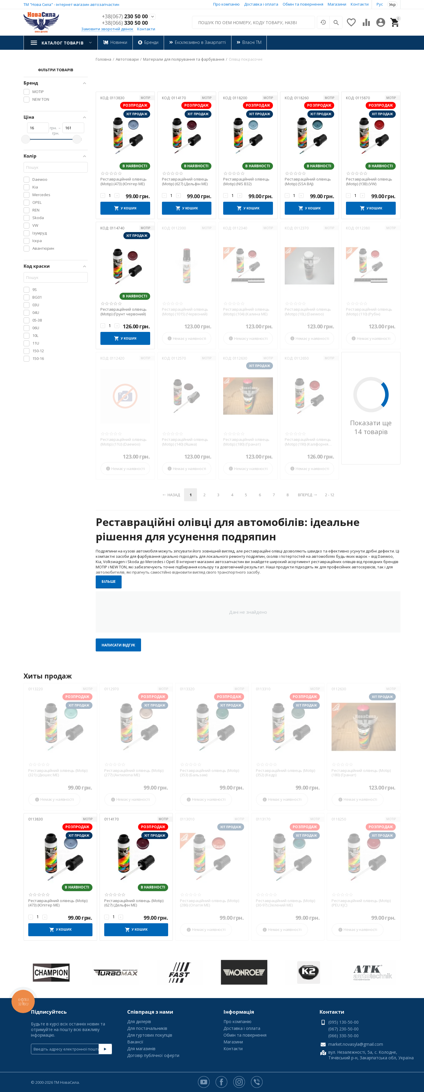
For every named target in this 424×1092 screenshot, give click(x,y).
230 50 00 (125, 16)
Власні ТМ (251, 42)
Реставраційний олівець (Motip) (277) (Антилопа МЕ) (133, 772)
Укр (392, 4)
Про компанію (226, 4)
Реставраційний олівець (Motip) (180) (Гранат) (246, 441)
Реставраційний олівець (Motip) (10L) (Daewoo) (308, 311)
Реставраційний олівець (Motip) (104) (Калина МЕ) (246, 311)
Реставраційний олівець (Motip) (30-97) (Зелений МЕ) (285, 903)
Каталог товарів (62, 43)
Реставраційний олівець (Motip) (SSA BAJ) (308, 181)
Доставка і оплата (261, 4)
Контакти (360, 4)
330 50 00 (125, 23)
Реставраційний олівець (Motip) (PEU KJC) (361, 903)
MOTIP (145, 98)
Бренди (151, 42)
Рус (380, 4)
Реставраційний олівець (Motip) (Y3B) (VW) (369, 181)
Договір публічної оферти (153, 1055)
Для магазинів (141, 1048)
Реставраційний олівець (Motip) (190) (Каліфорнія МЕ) (308, 441)
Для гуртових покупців (149, 1035)
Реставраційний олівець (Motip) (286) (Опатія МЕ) (209, 903)
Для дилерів (139, 1021)
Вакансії (135, 1042)
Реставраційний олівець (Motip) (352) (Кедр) (285, 772)
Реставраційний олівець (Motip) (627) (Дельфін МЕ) (185, 181)
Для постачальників (147, 1028)
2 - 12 (329, 494)
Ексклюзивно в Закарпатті (200, 42)
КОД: (104, 97)
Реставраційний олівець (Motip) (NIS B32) (246, 181)
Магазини (337, 4)
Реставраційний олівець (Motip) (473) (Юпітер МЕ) (123, 181)
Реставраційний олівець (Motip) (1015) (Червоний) (185, 311)
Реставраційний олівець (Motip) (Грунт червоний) (123, 311)
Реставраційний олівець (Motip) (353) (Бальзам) (209, 772)
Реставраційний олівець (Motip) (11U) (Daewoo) (123, 441)
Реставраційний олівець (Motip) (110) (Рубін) (369, 311)
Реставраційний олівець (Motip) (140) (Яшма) (185, 441)
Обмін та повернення (303, 4)
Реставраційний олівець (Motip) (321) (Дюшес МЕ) (57, 772)
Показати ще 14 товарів (371, 427)
